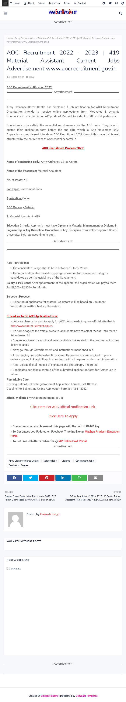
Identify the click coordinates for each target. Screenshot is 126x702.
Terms (67, 3)
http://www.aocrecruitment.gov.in (31, 326)
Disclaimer (54, 3)
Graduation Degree (18, 465)
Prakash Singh (16, 77)
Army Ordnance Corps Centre (29, 38)
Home (14, 3)
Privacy (41, 3)
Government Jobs (84, 461)
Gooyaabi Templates (87, 695)
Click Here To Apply (63, 416)
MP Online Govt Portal (72, 441)
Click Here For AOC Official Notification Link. (63, 407)
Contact (80, 3)
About (29, 3)
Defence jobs (50, 461)
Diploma (66, 461)
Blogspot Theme (49, 695)
